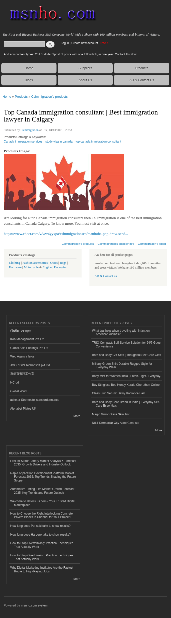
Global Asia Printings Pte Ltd (29, 348)
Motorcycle (31, 267)
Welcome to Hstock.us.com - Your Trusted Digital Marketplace (42, 503)
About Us (85, 80)
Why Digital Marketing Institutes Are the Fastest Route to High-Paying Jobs (41, 569)
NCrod (14, 382)
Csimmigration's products (49, 96)
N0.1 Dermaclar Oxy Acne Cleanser (116, 423)
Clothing (14, 263)
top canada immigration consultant (98, 141)
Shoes (54, 263)
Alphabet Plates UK (23, 408)
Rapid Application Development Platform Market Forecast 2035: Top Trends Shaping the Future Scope (43, 476)
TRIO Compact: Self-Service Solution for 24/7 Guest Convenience (126, 344)
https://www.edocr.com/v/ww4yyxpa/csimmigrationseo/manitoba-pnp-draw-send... (66, 234)
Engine (47, 267)
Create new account (85, 43)
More (77, 416)
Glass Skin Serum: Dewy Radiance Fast (118, 393)
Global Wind (18, 391)
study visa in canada (59, 141)
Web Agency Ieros (22, 356)
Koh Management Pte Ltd (27, 339)
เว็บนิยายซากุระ (20, 330)
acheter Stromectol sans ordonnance (34, 400)
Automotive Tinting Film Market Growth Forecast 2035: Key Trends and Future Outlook (42, 490)
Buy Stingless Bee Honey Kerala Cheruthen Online (126, 385)
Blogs (29, 80)
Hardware (15, 267)
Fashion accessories (35, 263)
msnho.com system (34, 605)
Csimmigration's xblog (152, 243)
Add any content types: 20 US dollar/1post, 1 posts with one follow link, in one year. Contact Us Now (70, 54)
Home (28, 68)
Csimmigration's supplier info (116, 243)
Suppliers (85, 68)
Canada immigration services (23, 141)
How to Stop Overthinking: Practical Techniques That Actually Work (41, 544)
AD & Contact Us (142, 80)
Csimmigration (29, 130)
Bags (63, 263)
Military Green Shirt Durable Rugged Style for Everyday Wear (122, 365)
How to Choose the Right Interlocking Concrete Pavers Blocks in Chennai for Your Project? (41, 515)
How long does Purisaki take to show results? (40, 526)
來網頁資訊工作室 (22, 374)
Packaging (60, 267)
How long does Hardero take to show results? (40, 534)
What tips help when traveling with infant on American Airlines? (121, 332)
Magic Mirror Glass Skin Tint (111, 414)
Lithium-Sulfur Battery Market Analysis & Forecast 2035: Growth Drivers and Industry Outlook (43, 462)
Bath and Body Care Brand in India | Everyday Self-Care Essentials (126, 403)
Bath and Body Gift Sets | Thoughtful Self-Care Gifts (126, 355)
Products (141, 68)
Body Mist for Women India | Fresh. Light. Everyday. (126, 376)
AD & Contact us (105, 276)
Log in (65, 43)
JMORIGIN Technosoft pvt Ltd (30, 365)
